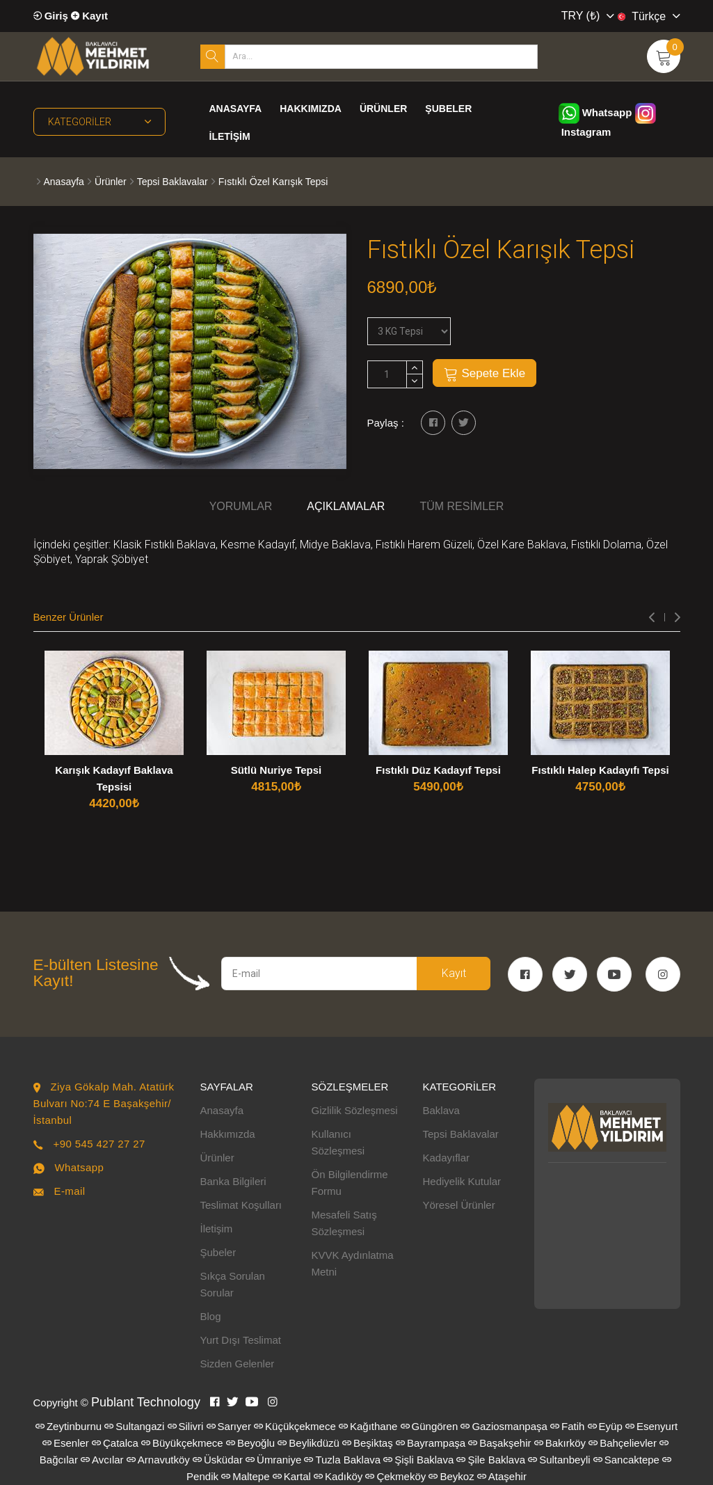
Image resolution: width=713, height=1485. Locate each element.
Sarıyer (229, 1426)
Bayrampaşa (430, 1443)
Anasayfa (235, 108)
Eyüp (605, 1426)
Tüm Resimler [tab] (461, 506)
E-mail (69, 1191)
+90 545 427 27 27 (99, 1144)
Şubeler (448, 108)
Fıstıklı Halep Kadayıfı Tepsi (599, 770)
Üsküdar (218, 1460)
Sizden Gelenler (237, 1363)
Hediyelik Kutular (462, 1181)
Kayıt (89, 16)
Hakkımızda (311, 108)
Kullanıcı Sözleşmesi (338, 1142)
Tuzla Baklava (342, 1460)
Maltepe (245, 1476)
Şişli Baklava (418, 1460)
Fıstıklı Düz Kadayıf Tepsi (438, 770)
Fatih (567, 1426)
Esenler (65, 1443)
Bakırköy (560, 1443)
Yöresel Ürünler (459, 1205)
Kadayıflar (446, 1158)
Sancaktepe (626, 1460)
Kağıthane (368, 1426)
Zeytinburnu (68, 1426)
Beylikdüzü (308, 1443)
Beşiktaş (367, 1443)
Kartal (292, 1476)
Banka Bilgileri (233, 1181)
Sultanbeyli (559, 1460)
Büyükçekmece (182, 1443)
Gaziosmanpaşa (503, 1426)
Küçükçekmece (295, 1426)
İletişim (229, 136)
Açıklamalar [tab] (346, 506)
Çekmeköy (395, 1476)
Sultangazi (134, 1426)
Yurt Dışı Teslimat (240, 1340)
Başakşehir (499, 1443)
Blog (210, 1316)
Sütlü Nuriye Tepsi (276, 770)
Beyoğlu (250, 1443)
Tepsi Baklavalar (172, 181)
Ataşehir (502, 1476)
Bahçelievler (622, 1443)
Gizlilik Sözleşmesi (355, 1110)
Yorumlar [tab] (241, 506)
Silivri (186, 1426)
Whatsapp (595, 112)
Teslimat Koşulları (241, 1205)
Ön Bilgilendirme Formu (350, 1182)
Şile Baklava (490, 1460)
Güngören (429, 1426)
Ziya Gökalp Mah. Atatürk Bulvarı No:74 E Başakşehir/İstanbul (104, 1103)
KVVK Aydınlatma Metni (353, 1263)
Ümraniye (273, 1460)
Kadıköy (338, 1476)
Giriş (50, 16)
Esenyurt (651, 1426)
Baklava (441, 1110)
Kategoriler (99, 121)
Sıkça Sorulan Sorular (232, 1284)
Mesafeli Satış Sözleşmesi (344, 1223)
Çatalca (115, 1443)
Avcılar (102, 1460)
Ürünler (383, 108)
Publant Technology (145, 1402)
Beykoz (451, 1476)
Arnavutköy (158, 1460)
